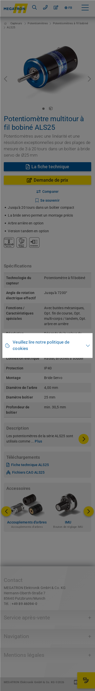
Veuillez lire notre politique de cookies (41, 345)
